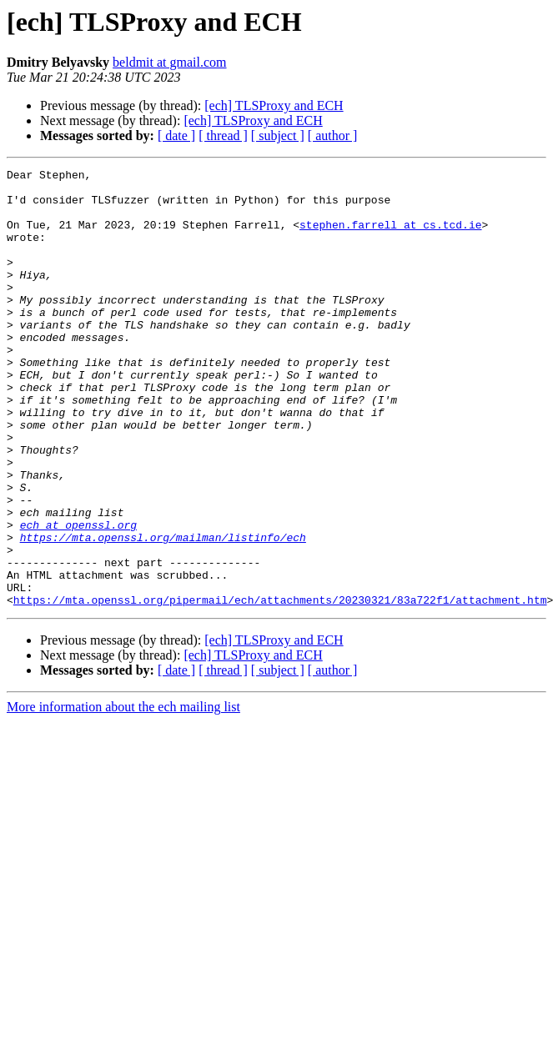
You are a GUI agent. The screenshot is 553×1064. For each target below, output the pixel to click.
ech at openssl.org (78, 597)
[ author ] (333, 135)
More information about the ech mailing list (123, 794)
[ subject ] (277, 135)
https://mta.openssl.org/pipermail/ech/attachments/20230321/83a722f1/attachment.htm (280, 687)
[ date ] (176, 135)
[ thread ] (223, 135)
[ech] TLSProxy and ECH (273, 105)
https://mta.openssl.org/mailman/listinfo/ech (163, 612)
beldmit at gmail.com (169, 62)
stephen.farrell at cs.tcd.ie (390, 236)
